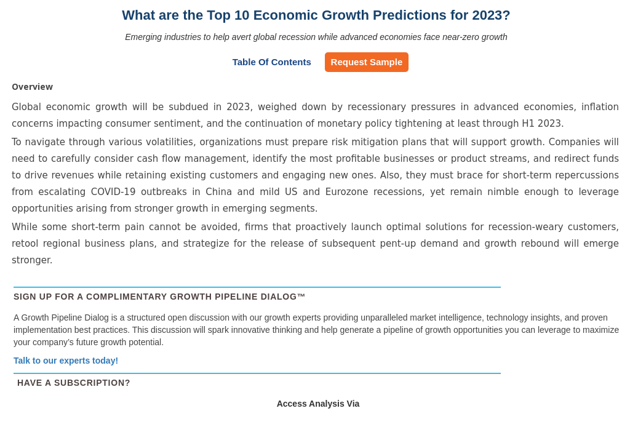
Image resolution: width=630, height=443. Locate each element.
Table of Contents (272, 62)
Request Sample (367, 62)
